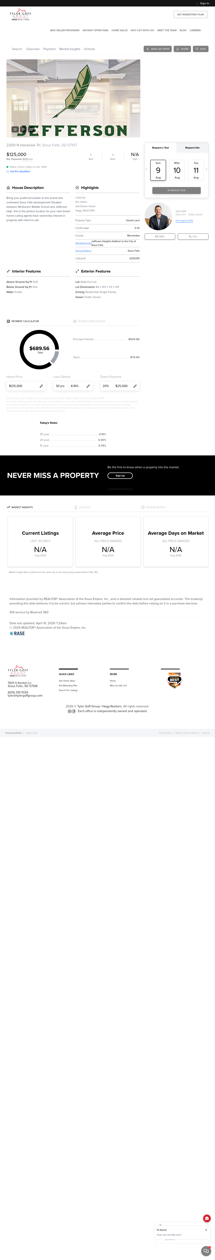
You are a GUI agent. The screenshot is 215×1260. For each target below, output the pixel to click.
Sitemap (206, 732)
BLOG (183, 30)
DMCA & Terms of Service (186, 732)
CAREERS (195, 30)
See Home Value (67, 680)
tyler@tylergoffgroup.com (25, 695)
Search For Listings (68, 690)
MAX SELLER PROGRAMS (65, 30)
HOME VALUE (120, 30)
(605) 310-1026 (18, 692)
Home (113, 680)
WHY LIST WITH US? (142, 30)
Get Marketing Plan (190, 14)
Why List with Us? (118, 685)
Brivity (19, 732)
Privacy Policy (165, 732)
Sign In (202, 3)
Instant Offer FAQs (95, 30)
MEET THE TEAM (167, 30)
